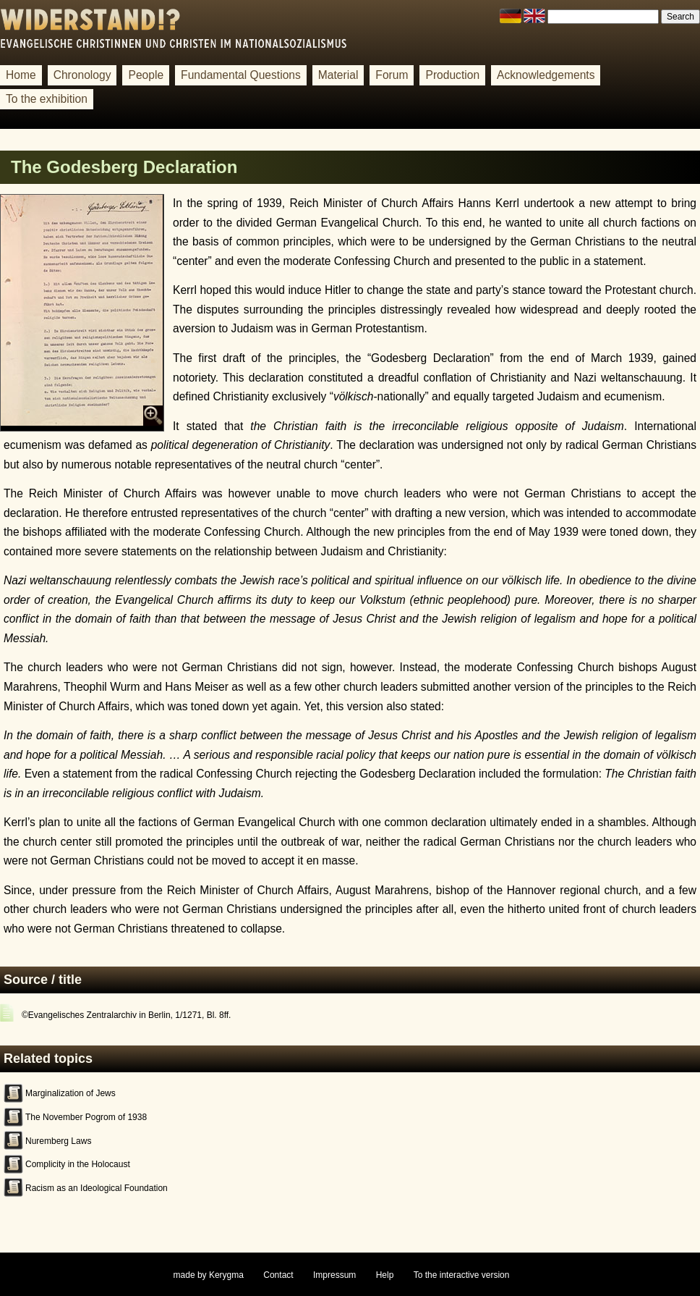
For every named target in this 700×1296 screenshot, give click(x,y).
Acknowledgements (545, 75)
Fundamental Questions (241, 75)
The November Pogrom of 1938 (86, 1117)
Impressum (334, 1275)
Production (452, 75)
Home (21, 75)
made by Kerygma (209, 1275)
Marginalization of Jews (70, 1093)
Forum (391, 75)
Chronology (82, 75)
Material (338, 75)
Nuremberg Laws (58, 1141)
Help (385, 1275)
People (145, 75)
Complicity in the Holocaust (77, 1164)
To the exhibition (47, 99)
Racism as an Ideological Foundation (96, 1188)
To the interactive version (462, 1275)
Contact (278, 1275)
